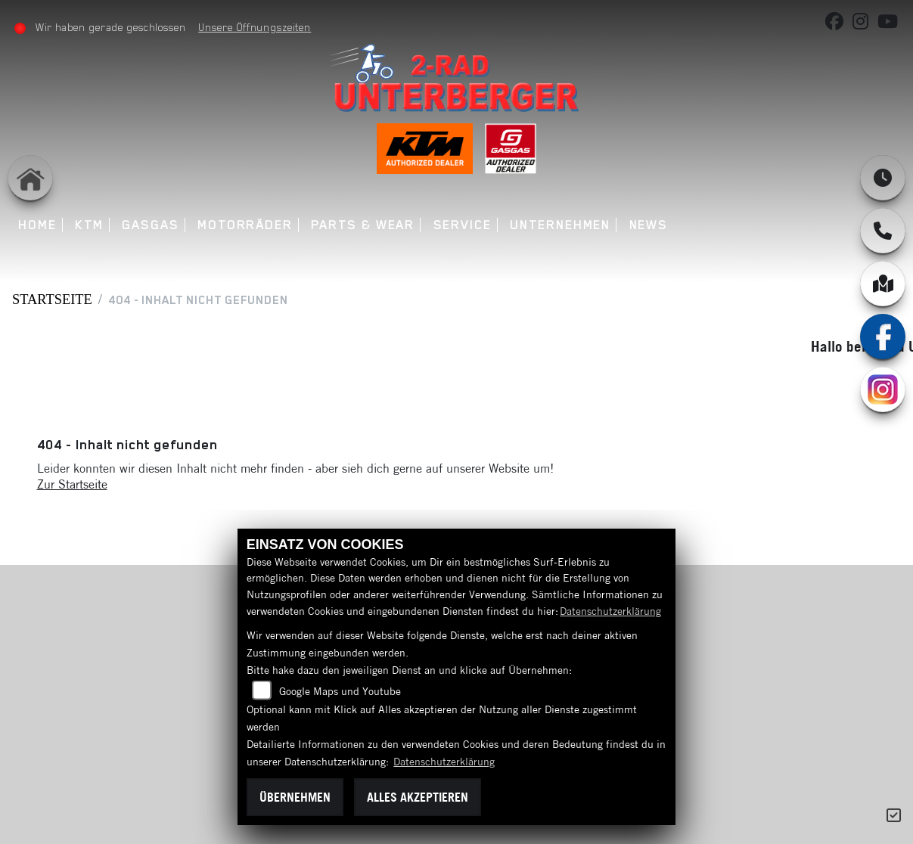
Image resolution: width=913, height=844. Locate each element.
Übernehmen (295, 797)
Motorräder (247, 225)
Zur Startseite (72, 484)
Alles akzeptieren (417, 797)
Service (464, 225)
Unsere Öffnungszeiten (256, 27)
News (650, 225)
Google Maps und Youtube (340, 691)
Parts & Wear (365, 225)
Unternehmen (562, 225)
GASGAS (153, 225)
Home (39, 225)
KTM (91, 225)
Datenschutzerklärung (610, 611)
